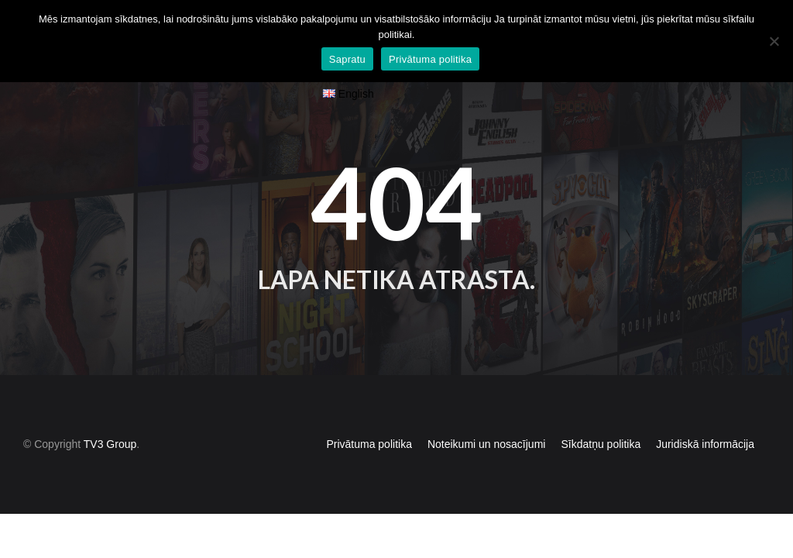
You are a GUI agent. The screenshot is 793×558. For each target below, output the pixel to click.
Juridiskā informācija (705, 415)
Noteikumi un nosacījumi (486, 415)
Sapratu (347, 59)
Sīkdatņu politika (600, 415)
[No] (773, 41)
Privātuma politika (369, 415)
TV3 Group (110, 415)
